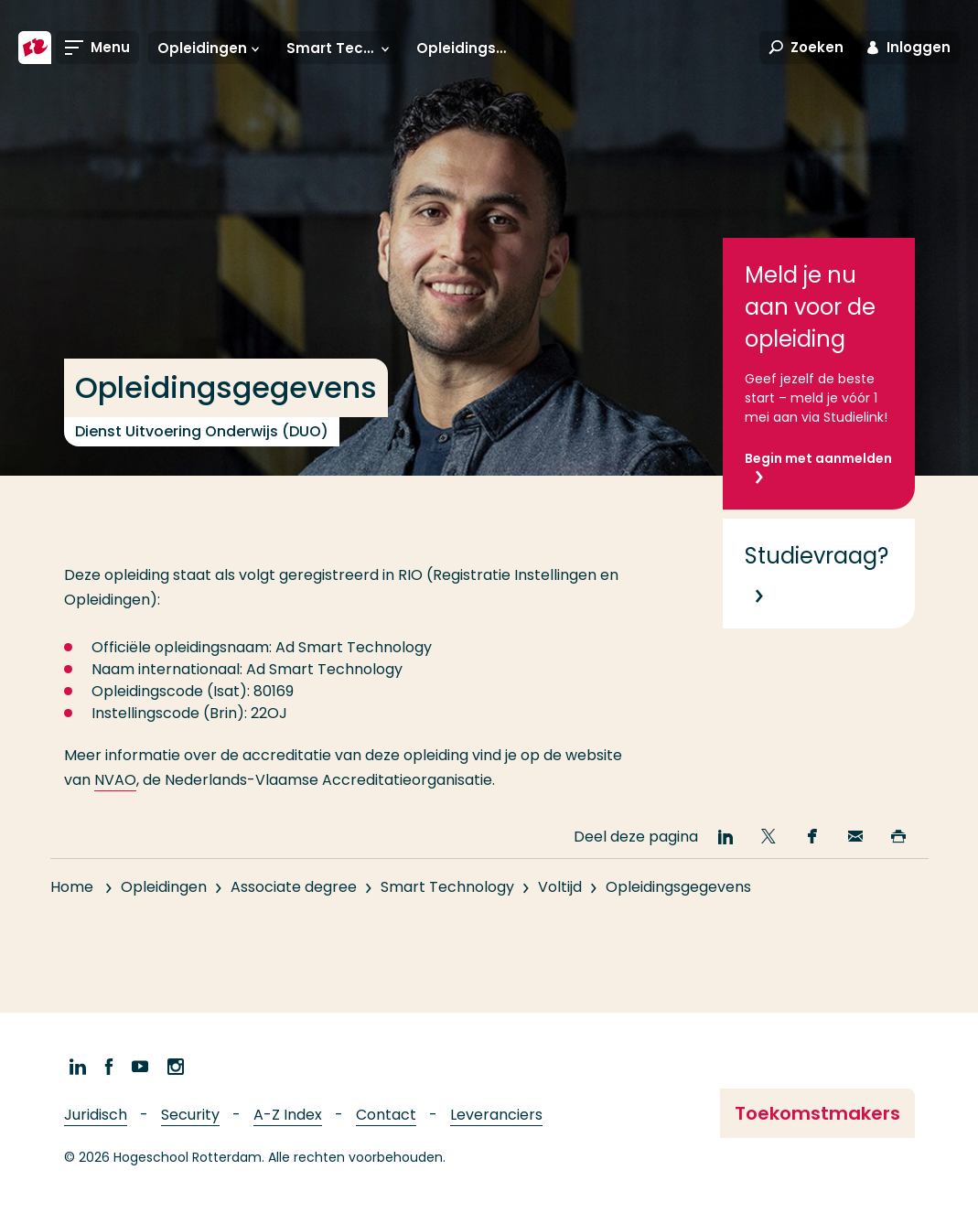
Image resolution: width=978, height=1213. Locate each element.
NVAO (115, 779)
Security (190, 1114)
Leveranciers (496, 1114)
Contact (386, 1114)
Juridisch (95, 1114)
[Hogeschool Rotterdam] (34, 47)
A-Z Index (287, 1114)
